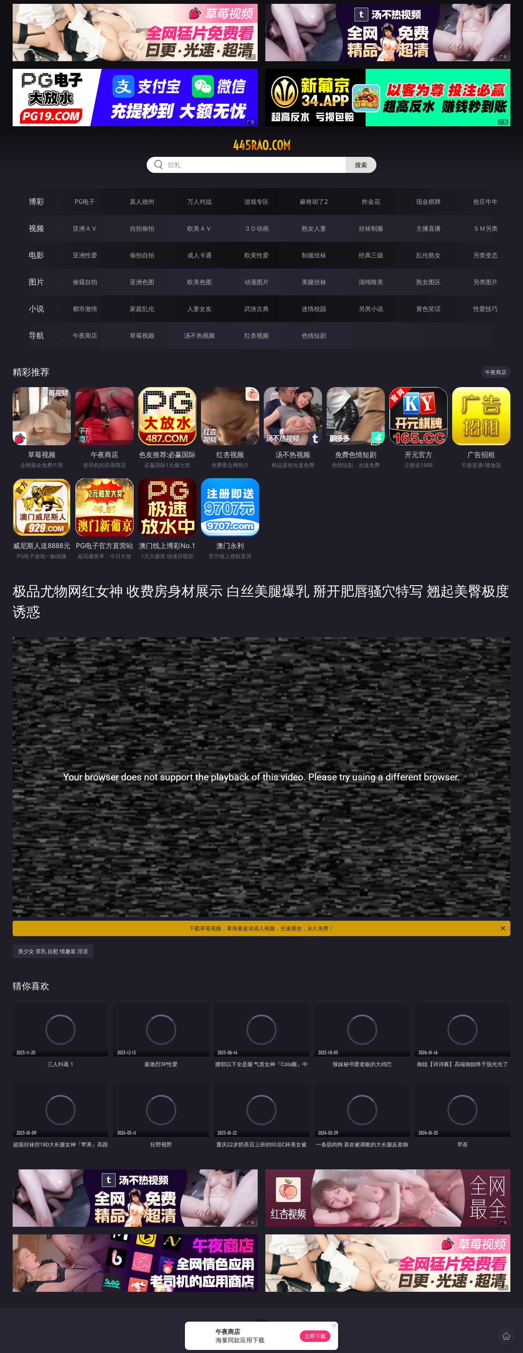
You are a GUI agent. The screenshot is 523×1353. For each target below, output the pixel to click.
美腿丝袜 (314, 282)
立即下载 (315, 1336)
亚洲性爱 (85, 255)
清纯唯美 (371, 282)
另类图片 (485, 282)
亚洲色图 (142, 282)
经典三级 (371, 255)
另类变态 (485, 255)
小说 (36, 308)
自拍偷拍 (142, 228)
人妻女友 (199, 308)
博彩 (36, 201)
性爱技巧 (485, 308)
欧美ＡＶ (199, 228)
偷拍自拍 (142, 255)
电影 (36, 255)
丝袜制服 (371, 228)
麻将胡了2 (314, 201)
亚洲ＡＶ (85, 228)
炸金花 (371, 201)
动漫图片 (256, 282)
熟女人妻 (314, 228)
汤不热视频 (199, 335)
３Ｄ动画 (256, 228)
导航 (36, 335)
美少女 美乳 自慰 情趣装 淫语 (53, 951)
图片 (36, 282)
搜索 (361, 165)
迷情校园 (314, 308)
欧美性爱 (256, 255)
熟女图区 (428, 282)
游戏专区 (256, 201)
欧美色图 (199, 282)
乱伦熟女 (428, 255)
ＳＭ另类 (485, 228)
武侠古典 (256, 308)
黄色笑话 (428, 308)
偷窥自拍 (85, 282)
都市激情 (85, 308)
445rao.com (262, 145)
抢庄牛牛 (485, 201)
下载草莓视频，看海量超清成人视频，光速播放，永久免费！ (348, 928)
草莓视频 (142, 335)
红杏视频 (256, 335)
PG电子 (85, 201)
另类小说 (371, 308)
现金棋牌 (428, 201)
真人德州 (142, 201)
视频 (36, 228)
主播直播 (428, 228)
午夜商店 (85, 335)
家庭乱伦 (142, 308)
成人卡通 (199, 255)
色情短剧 (314, 335)
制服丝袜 (314, 255)
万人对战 (199, 201)
